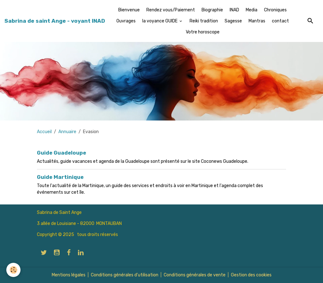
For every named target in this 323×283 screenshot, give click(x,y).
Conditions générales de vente (195, 275)
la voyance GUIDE (160, 21)
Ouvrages (126, 21)
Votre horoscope (203, 32)
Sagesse (233, 21)
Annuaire (67, 131)
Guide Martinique (60, 177)
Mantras (257, 21)
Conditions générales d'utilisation (124, 275)
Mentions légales (68, 275)
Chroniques (275, 10)
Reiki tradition (204, 21)
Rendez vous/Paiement (170, 10)
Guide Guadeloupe (61, 153)
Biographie (212, 10)
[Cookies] (13, 270)
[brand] (54, 21)
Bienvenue (129, 10)
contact (280, 21)
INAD (234, 10)
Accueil (44, 131)
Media (251, 10)
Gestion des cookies (251, 275)
